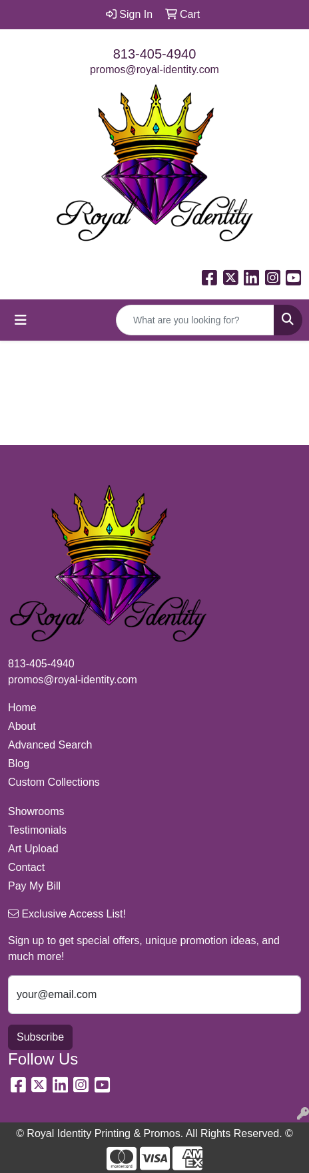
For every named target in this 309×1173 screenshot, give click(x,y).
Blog (18, 763)
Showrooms (36, 811)
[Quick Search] (195, 320)
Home (22, 707)
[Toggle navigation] (21, 320)
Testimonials (37, 830)
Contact (26, 867)
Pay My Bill (34, 886)
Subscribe (40, 1037)
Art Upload (33, 848)
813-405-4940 (154, 54)
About (22, 726)
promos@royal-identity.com (154, 69)
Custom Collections (54, 782)
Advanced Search (50, 745)
